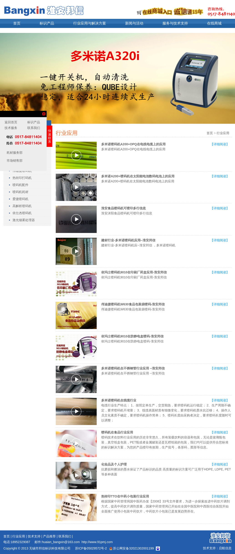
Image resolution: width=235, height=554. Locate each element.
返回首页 (11, 122)
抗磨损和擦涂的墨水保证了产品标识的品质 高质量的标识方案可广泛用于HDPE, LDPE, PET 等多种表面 (166, 469)
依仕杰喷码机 (22, 213)
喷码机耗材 (20, 192)
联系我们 (64, 536)
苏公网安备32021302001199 (131, 548)
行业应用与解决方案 (89, 23)
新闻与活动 (134, 23)
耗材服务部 (14, 152)
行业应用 (223, 133)
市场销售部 (14, 160)
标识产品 (47, 23)
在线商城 (214, 23)
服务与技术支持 (175, 23)
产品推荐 (49, 536)
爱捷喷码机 (20, 199)
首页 (16, 23)
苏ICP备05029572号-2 (90, 548)
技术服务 (11, 128)
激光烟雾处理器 (24, 220)
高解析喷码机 (22, 206)
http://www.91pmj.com (97, 542)
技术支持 (34, 536)
